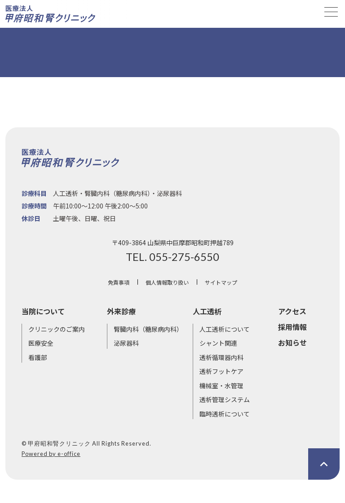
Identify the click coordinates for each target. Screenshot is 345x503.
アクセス (292, 311)
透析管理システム (224, 399)
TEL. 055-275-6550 (172, 257)
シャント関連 (218, 342)
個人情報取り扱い (167, 282)
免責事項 (118, 282)
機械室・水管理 (221, 385)
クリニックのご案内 (56, 329)
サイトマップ (221, 282)
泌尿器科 (126, 342)
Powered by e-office (51, 453)
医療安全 (40, 342)
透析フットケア (221, 371)
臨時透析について (224, 413)
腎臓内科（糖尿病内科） (148, 329)
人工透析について (224, 329)
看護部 (37, 357)
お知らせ (292, 342)
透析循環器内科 (221, 357)
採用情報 (292, 326)
